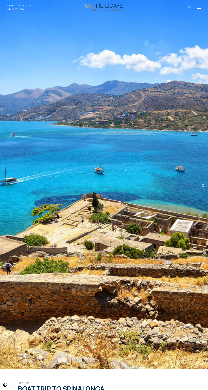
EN (189, 7)
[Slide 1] (203, 184)
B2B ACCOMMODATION (20, 5)
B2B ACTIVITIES (16, 9)
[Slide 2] (203, 186)
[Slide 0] (203, 182)
